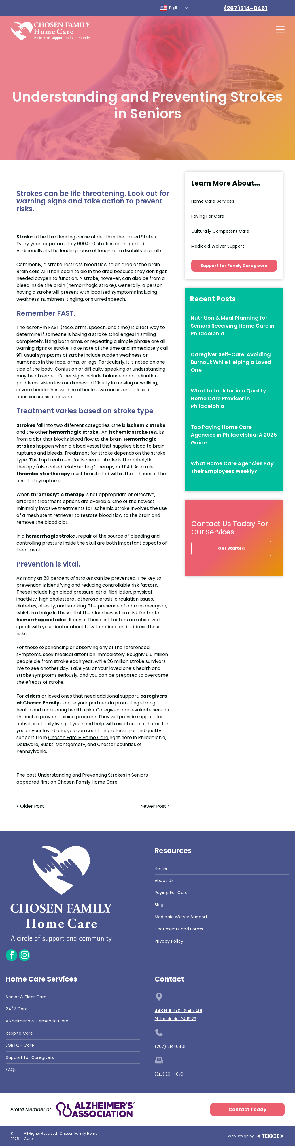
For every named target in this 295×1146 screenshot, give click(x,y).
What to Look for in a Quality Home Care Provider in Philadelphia (228, 398)
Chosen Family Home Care (87, 782)
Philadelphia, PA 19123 (175, 1019)
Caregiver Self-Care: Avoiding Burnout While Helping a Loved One (231, 362)
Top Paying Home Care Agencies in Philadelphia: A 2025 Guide (234, 434)
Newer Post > (155, 806)
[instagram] (24, 955)
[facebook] (11, 955)
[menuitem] (234, 201)
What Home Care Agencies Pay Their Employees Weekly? (232, 467)
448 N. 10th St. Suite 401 (178, 1011)
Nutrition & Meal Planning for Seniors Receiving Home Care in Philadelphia (233, 325)
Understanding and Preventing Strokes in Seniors (93, 775)
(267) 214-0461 (170, 1046)
